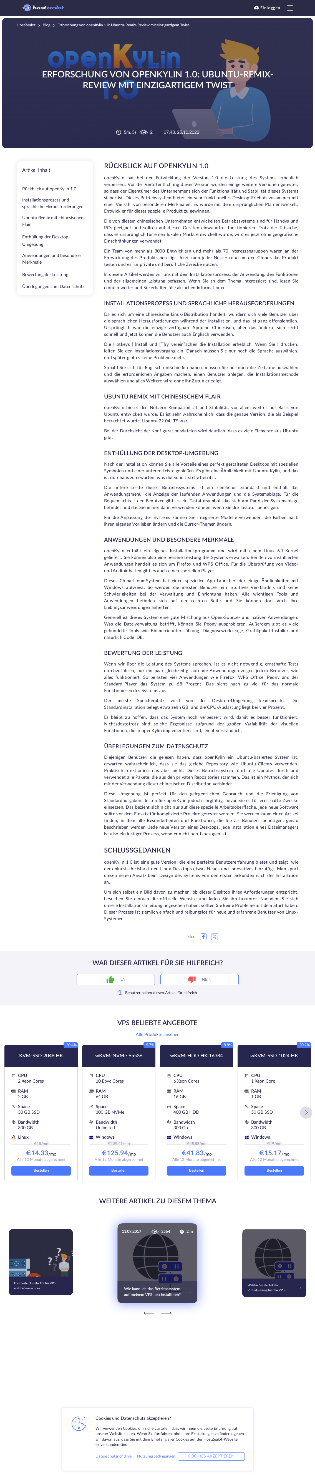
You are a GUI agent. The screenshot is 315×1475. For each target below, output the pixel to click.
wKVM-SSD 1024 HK (274, 1055)
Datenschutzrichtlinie (113, 1456)
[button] (306, 1112)
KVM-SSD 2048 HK (41, 1055)
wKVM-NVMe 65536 (118, 1055)
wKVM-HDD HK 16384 (196, 1055)
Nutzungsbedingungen (156, 1456)
